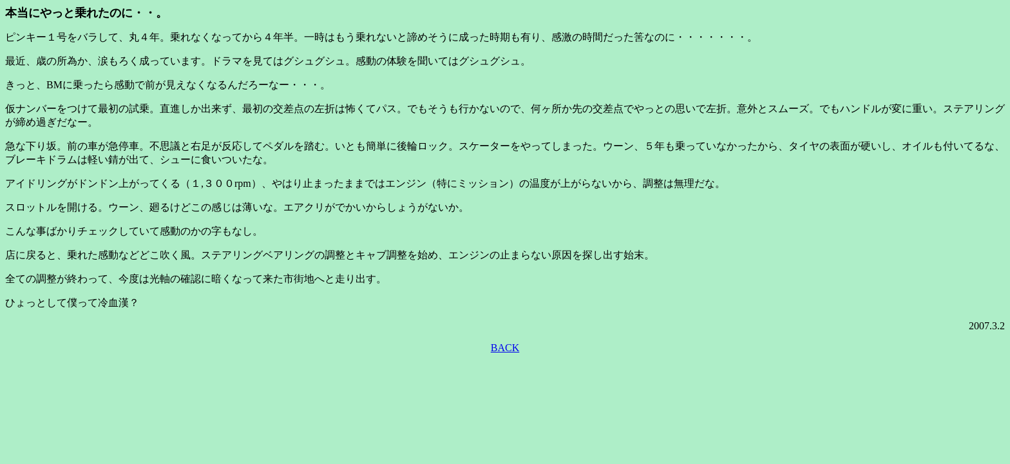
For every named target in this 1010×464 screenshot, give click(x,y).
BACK (505, 347)
